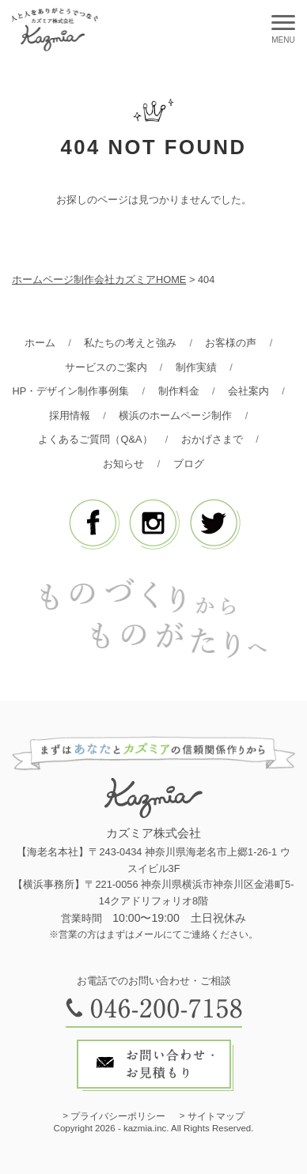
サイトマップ (216, 1116)
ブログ (188, 464)
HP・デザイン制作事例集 (70, 391)
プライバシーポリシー (117, 1116)
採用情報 (69, 415)
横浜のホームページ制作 (175, 415)
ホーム (40, 343)
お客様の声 (230, 343)
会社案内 (248, 391)
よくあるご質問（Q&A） (95, 439)
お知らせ (123, 464)
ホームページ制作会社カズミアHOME (99, 279)
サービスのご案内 (106, 367)
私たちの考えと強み (130, 343)
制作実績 (196, 367)
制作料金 (178, 391)
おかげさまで (212, 439)
